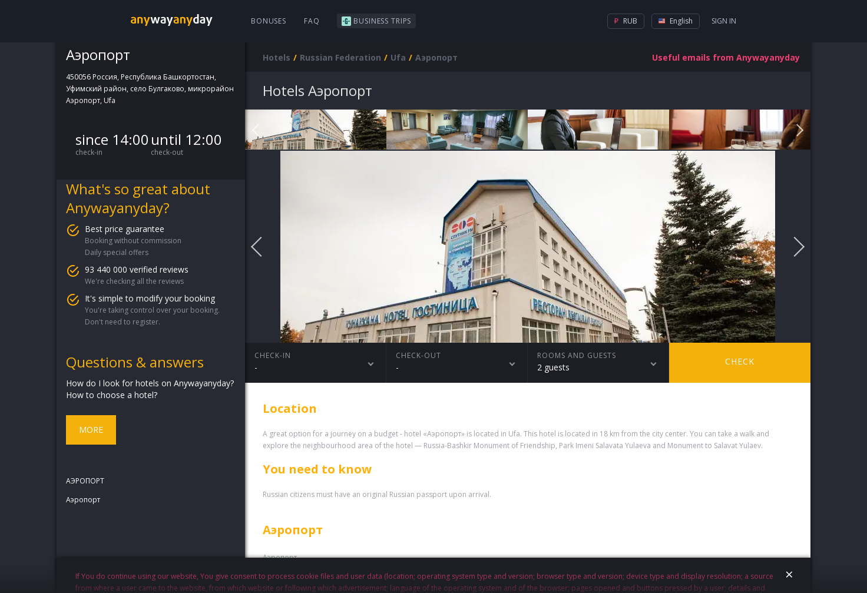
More (91, 429)
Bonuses (268, 21)
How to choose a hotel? (111, 394)
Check (740, 361)
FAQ (312, 21)
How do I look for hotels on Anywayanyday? (150, 383)
